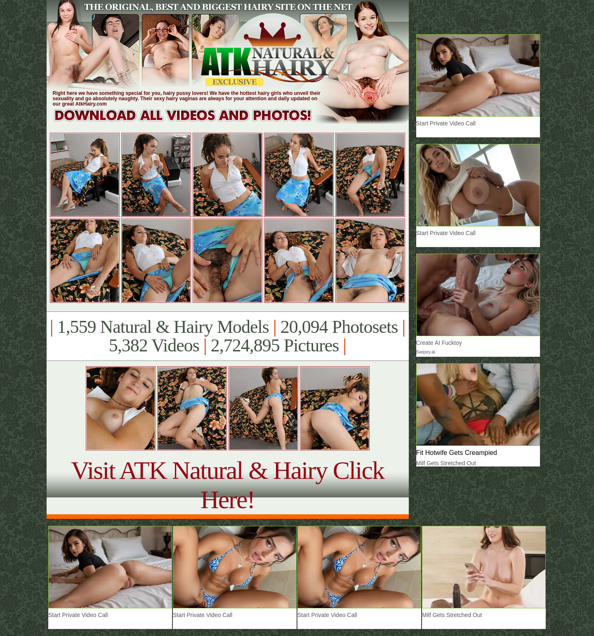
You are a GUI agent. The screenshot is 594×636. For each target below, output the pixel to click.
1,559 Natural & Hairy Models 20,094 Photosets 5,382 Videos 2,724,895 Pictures (227, 336)
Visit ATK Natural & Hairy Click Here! (227, 485)
